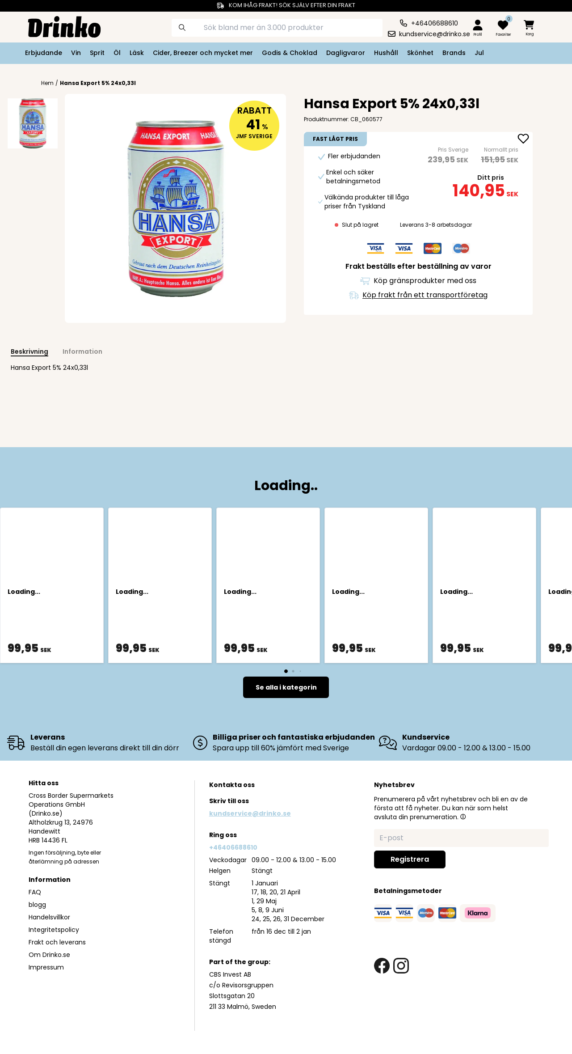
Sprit (97, 52)
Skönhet (420, 52)
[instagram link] (401, 966)
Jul (479, 52)
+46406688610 (233, 847)
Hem (47, 83)
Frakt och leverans (57, 942)
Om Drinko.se (49, 954)
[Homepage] (57, 26)
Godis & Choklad (289, 52)
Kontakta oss (232, 784)
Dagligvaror (345, 52)
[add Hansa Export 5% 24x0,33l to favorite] (523, 139)
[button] (463, 816)
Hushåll (386, 52)
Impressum (46, 967)
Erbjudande (43, 52)
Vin (76, 52)
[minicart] (529, 28)
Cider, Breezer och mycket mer (203, 52)
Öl (117, 52)
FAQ (35, 892)
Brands (454, 52)
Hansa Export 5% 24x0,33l (98, 83)
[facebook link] (382, 966)
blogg (37, 904)
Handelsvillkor (49, 917)
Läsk (137, 52)
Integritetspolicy (54, 929)
